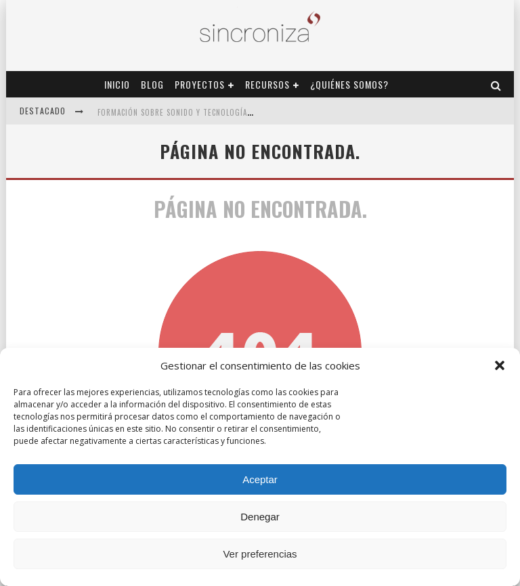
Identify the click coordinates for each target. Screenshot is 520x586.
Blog (152, 84)
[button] (499, 365)
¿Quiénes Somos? (349, 84)
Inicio (117, 84)
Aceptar (260, 479)
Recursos (267, 84)
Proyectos (200, 84)
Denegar (260, 516)
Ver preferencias (260, 554)
